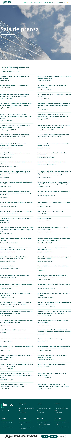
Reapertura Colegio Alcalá (7, 266)
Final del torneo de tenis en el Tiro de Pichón (51, 211)
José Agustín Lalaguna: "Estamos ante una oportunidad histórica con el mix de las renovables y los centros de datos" (54, 105)
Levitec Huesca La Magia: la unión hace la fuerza (52, 364)
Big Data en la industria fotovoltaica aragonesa (51, 339)
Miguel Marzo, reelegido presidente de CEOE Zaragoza (16, 211)
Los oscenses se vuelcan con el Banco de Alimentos (15, 339)
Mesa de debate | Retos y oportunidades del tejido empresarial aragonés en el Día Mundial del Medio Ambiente (15, 173)
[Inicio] (1, 37)
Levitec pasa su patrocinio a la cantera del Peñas (14, 275)
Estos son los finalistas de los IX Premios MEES (51, 162)
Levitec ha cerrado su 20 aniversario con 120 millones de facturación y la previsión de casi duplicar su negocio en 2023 (16, 229)
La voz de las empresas (44, 218)
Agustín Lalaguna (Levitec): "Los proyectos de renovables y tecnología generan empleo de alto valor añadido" (16, 116)
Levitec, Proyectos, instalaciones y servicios (13, 330)
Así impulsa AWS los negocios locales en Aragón (14, 85)
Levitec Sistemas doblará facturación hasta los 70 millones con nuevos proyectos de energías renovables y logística (16, 375)
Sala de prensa (6, 37)
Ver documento (41, 270)
